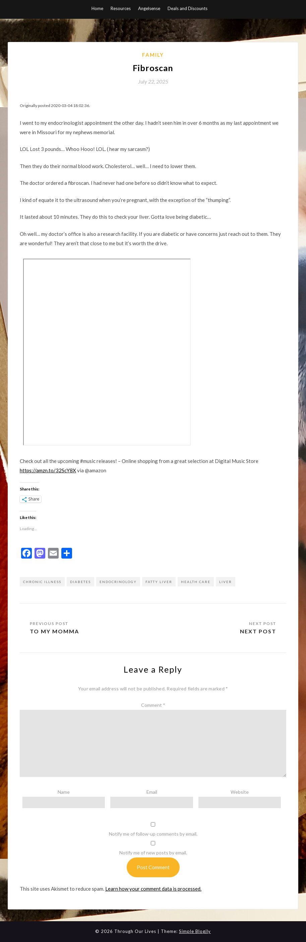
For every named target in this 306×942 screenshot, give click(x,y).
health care (195, 582)
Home (97, 8)
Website (240, 792)
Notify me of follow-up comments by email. (153, 834)
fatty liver (158, 582)
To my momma (54, 631)
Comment (153, 705)
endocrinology (118, 582)
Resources (121, 8)
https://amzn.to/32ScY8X (48, 470)
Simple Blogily (195, 931)
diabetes (80, 582)
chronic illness (42, 582)
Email (151, 792)
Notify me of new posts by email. (153, 852)
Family (153, 55)
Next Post (258, 631)
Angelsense (149, 8)
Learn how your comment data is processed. (153, 889)
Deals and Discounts (187, 8)
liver (225, 582)
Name (64, 792)
